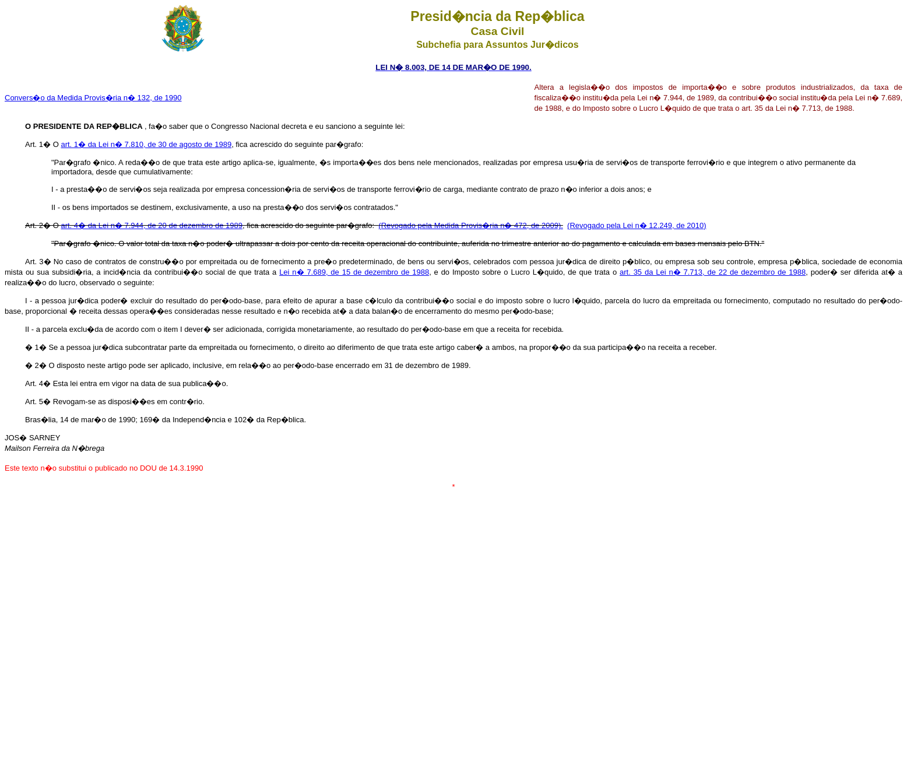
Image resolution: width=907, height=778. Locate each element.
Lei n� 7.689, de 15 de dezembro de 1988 (354, 272)
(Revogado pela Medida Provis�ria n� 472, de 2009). (470, 225)
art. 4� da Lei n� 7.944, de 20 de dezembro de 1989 (151, 225)
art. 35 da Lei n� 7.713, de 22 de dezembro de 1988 (713, 272)
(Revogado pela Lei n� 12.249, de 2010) (636, 225)
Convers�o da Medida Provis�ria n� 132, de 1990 (93, 97)
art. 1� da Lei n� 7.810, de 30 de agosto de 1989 (146, 144)
